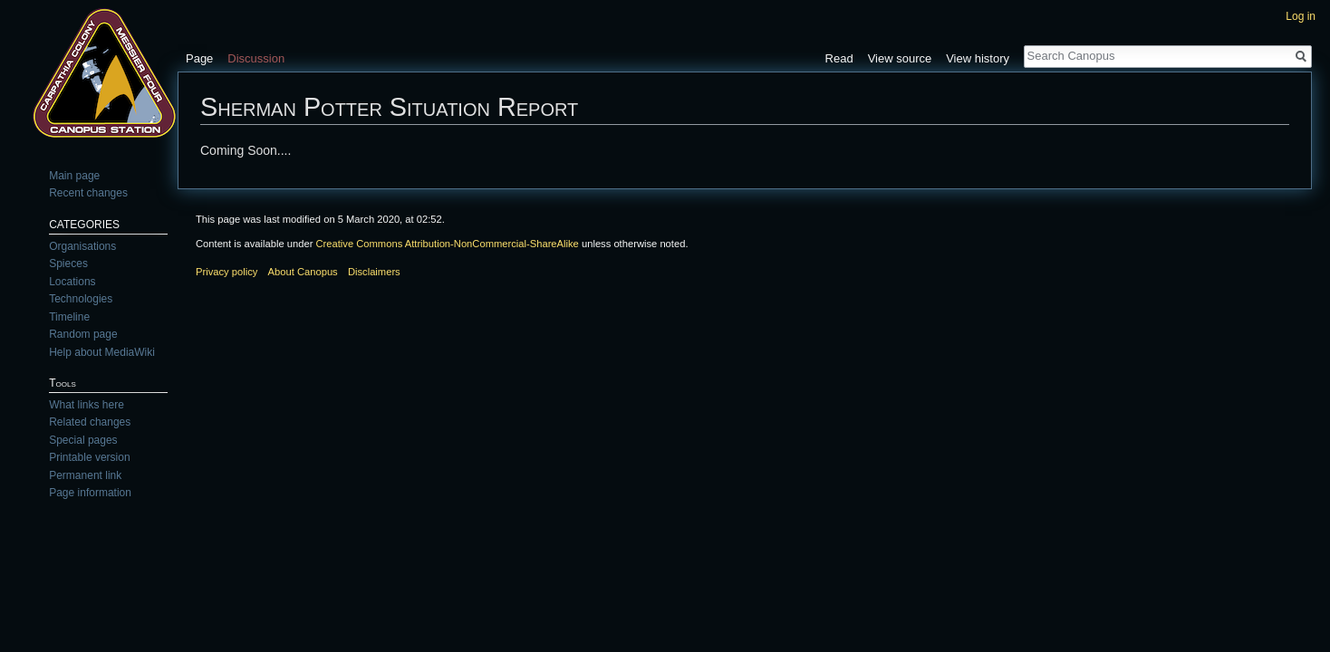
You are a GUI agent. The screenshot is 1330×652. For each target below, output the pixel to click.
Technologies (80, 298)
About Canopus (303, 271)
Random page (83, 334)
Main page (74, 175)
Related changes (89, 422)
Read (839, 58)
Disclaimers (374, 271)
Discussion (255, 58)
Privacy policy (226, 271)
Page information (90, 492)
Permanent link (85, 475)
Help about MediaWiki (102, 352)
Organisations (82, 246)
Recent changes (88, 193)
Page (199, 58)
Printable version (89, 457)
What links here (86, 404)
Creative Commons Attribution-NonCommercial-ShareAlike (446, 243)
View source (900, 58)
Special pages (83, 440)
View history (977, 58)
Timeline (69, 317)
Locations (72, 281)
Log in (1301, 16)
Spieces (68, 263)
